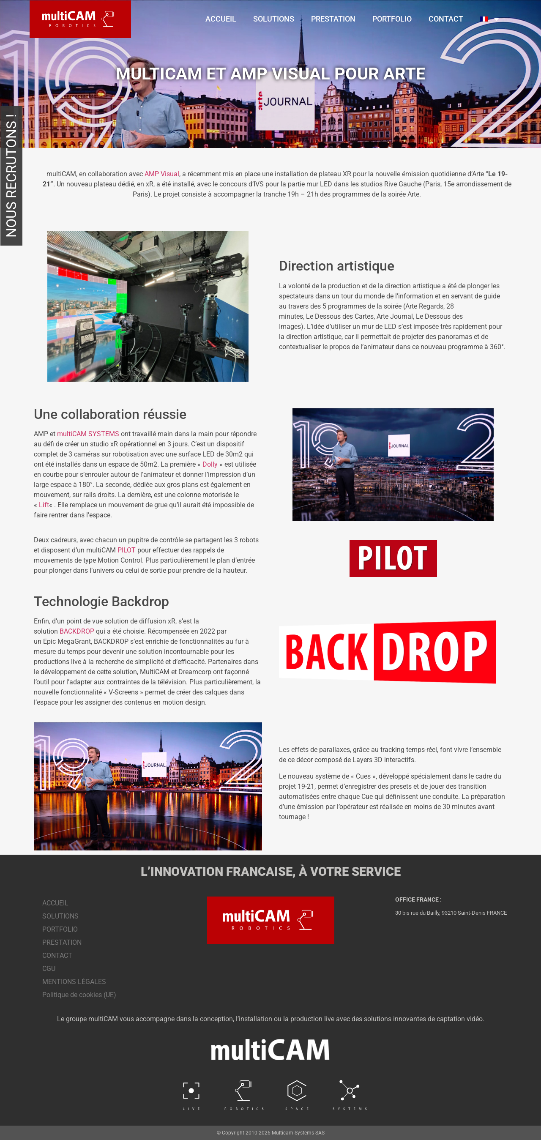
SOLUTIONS (273, 18)
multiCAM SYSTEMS (88, 434)
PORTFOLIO (392, 18)
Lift (44, 505)
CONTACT (446, 18)
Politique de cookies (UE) (79, 995)
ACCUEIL (220, 18)
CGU (48, 969)
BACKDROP (77, 631)
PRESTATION (333, 18)
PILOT (126, 550)
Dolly (210, 464)
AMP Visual (162, 174)
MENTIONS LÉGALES (74, 982)
